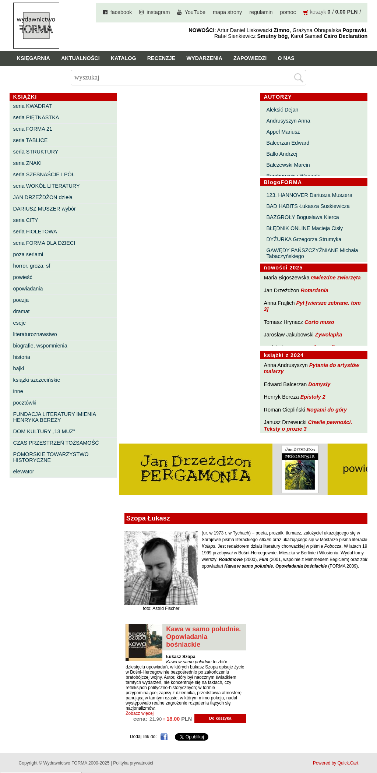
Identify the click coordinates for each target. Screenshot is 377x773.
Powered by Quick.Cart (335, 763)
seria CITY (25, 220)
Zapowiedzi (250, 58)
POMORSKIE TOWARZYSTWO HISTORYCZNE (51, 457)
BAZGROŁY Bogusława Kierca (302, 217)
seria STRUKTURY (36, 152)
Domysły (319, 384)
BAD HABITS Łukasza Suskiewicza (307, 206)
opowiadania (28, 289)
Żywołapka (328, 335)
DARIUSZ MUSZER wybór (44, 209)
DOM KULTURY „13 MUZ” (44, 431)
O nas (286, 58)
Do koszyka (220, 718)
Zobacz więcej (140, 713)
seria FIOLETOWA (35, 231)
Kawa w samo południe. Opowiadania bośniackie (203, 636)
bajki (18, 368)
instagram (158, 12)
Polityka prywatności (133, 763)
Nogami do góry (327, 410)
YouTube (194, 12)
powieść (22, 277)
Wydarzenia (204, 58)
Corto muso (319, 322)
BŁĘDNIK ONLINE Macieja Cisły (304, 228)
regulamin (260, 12)
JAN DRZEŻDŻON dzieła (43, 197)
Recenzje (161, 58)
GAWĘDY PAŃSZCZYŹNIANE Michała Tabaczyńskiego (312, 253)
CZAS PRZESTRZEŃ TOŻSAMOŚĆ (56, 443)
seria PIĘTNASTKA (36, 117)
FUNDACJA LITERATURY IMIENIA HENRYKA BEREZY (54, 417)
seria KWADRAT (32, 106)
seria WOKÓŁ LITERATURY (46, 186)
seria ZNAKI (27, 163)
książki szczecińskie (36, 380)
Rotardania (314, 290)
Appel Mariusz (283, 132)
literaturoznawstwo (35, 334)
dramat (21, 311)
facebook (121, 12)
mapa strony (227, 12)
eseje (19, 323)
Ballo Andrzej (281, 154)
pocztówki (24, 403)
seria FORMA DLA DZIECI (44, 243)
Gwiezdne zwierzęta (336, 277)
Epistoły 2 (312, 397)
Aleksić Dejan (282, 110)
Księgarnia (33, 58)
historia (21, 357)
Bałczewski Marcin (288, 165)
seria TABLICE (30, 140)
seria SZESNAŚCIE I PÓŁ (44, 174)
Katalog (123, 58)
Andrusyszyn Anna (288, 121)
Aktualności (80, 58)
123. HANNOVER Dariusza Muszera (309, 195)
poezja (21, 300)
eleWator (23, 471)
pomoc (288, 12)
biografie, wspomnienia (40, 346)
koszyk (318, 12)
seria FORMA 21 (32, 129)
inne (18, 391)
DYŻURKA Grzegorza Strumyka (303, 239)
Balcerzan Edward (287, 143)
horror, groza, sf (31, 266)
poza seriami (28, 254)
